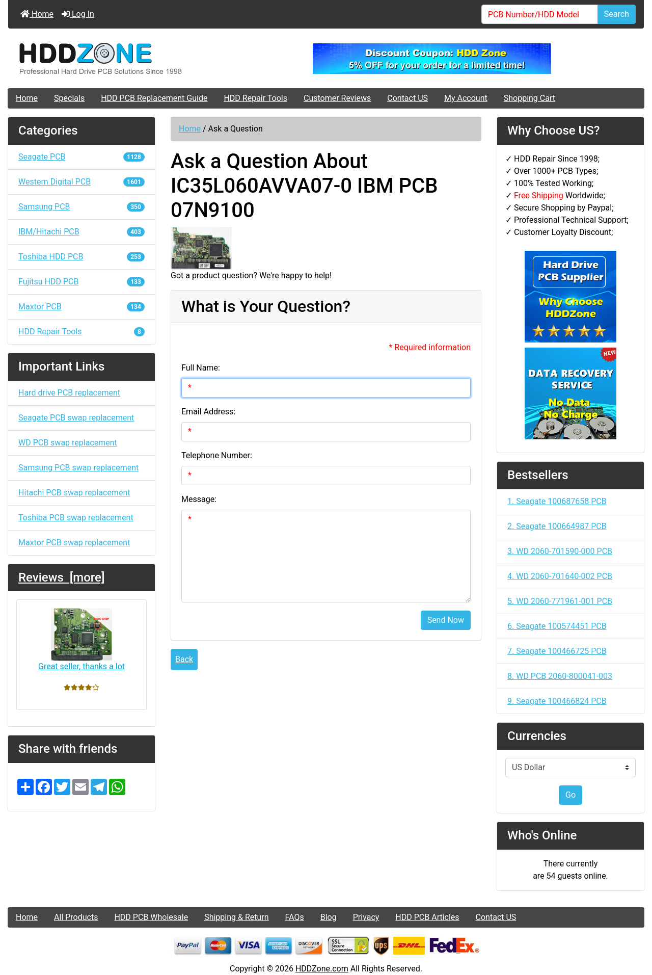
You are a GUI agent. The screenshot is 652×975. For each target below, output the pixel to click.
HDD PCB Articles (427, 917)
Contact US (407, 98)
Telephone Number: (216, 455)
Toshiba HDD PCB (81, 256)
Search (616, 14)
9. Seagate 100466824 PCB (557, 701)
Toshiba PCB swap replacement (75, 517)
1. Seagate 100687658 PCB (557, 501)
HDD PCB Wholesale (151, 917)
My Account (465, 98)
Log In (78, 14)
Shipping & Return (236, 917)
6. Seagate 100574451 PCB (557, 626)
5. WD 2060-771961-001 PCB (559, 601)
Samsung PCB (81, 207)
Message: (198, 499)
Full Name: (200, 368)
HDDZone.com (321, 968)
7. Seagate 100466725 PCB (557, 651)
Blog (328, 917)
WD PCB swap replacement (67, 442)
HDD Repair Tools (255, 98)
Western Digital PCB (81, 182)
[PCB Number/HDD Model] (539, 14)
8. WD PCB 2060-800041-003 (559, 676)
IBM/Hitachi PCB (81, 231)
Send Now (445, 620)
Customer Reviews (337, 98)
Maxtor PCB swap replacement (74, 542)
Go (570, 795)
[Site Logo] (114, 58)
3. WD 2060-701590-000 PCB (559, 551)
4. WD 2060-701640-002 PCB (559, 576)
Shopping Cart (529, 98)
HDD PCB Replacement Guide (154, 98)
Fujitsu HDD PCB (81, 281)
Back (184, 659)
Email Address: (208, 411)
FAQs (294, 917)
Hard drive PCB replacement (69, 393)
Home (36, 14)
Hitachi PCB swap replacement (74, 492)
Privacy (366, 917)
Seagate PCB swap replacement (76, 418)
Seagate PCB (81, 157)
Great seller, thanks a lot (81, 639)
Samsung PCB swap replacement (78, 467)
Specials (69, 98)
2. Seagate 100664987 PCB (557, 526)
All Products (76, 917)
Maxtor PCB (81, 306)
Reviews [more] (61, 577)
